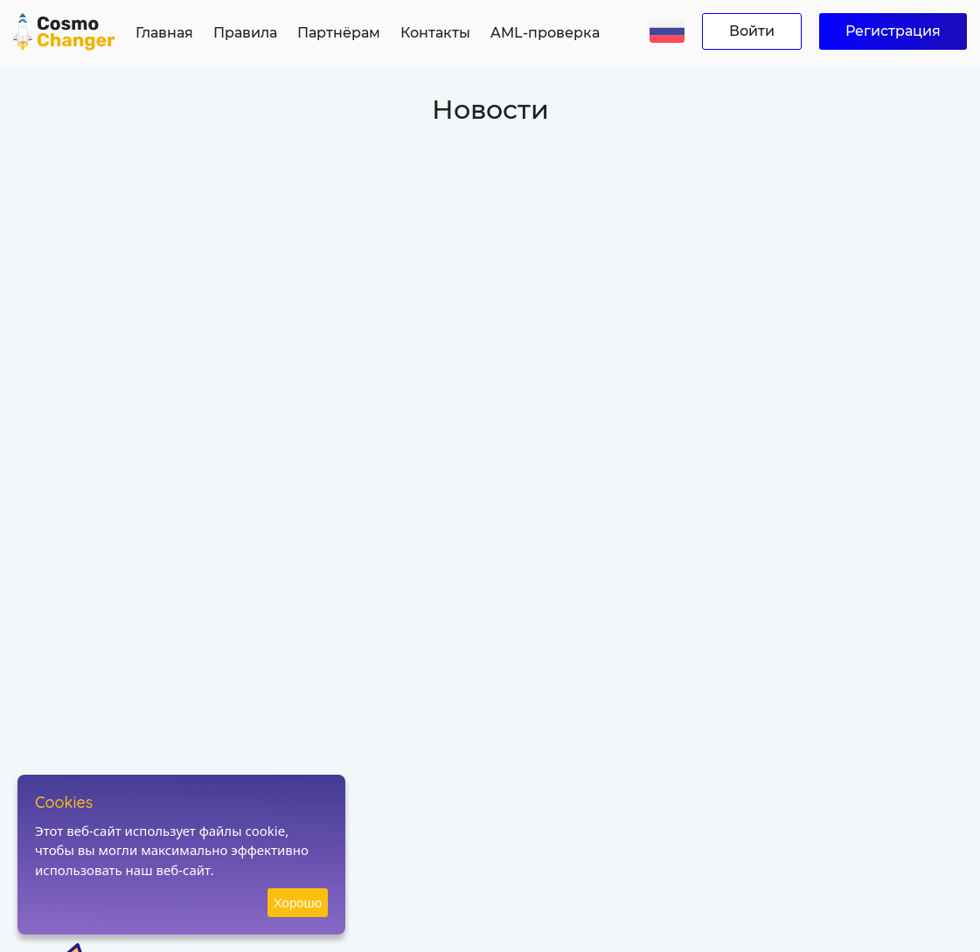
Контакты (435, 32)
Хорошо (298, 902)
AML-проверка (545, 32)
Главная (164, 32)
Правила (245, 32)
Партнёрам (338, 32)
